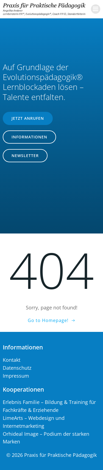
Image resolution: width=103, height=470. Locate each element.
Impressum (16, 375)
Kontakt (11, 360)
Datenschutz (17, 367)
